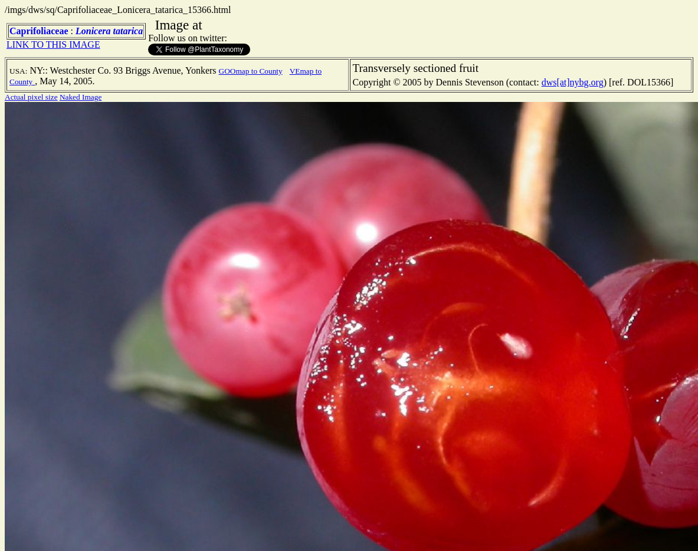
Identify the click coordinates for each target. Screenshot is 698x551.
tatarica (128, 31)
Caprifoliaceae (38, 31)
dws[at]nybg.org (573, 82)
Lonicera (93, 31)
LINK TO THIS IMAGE (53, 44)
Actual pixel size (31, 97)
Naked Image (80, 97)
